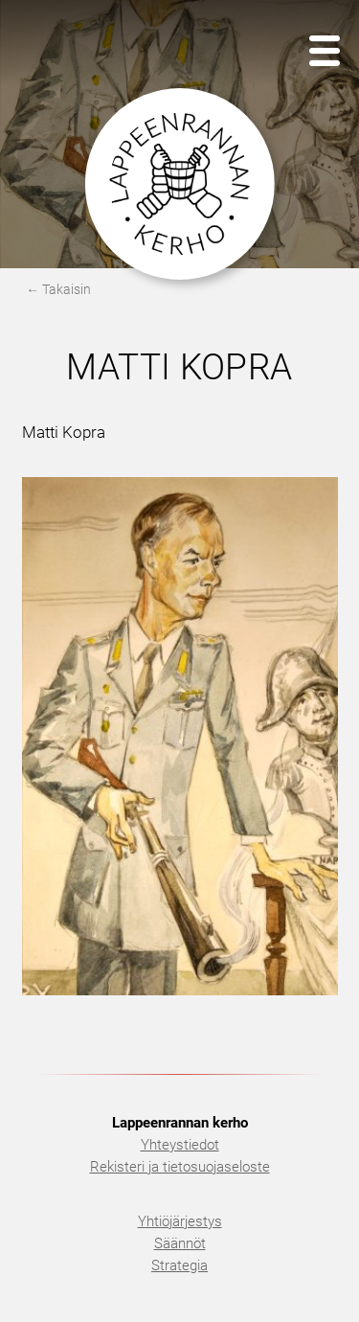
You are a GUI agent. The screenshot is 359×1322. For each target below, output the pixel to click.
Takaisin (66, 289)
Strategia (179, 1265)
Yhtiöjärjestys (180, 1221)
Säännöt (180, 1243)
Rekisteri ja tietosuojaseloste (180, 1166)
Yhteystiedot (180, 1144)
